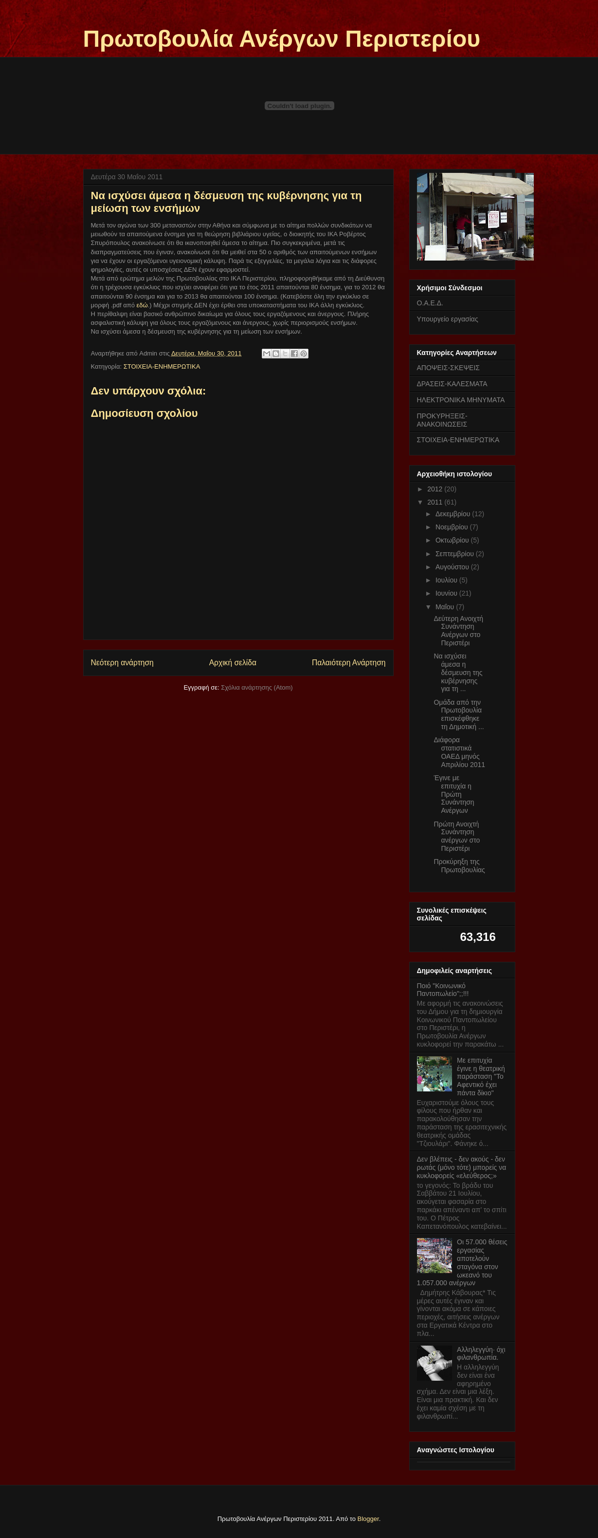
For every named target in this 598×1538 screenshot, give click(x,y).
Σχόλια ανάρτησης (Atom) (256, 687)
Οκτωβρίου (453, 540)
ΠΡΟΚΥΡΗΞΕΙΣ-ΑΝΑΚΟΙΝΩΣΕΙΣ (442, 420)
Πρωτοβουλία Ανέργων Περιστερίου (282, 39)
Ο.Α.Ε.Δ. (430, 303)
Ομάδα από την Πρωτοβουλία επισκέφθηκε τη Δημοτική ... (459, 714)
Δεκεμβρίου (453, 514)
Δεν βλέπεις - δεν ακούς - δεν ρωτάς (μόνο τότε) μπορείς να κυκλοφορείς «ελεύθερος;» (462, 1167)
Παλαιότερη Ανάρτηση (349, 662)
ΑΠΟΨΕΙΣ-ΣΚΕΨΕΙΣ (448, 368)
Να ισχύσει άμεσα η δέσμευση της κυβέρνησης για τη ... (458, 672)
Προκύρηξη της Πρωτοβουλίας (459, 866)
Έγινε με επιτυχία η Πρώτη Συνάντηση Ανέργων (454, 794)
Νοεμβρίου (452, 527)
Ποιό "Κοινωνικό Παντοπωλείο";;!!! (443, 990)
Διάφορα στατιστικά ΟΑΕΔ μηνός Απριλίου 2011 (459, 752)
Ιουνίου (447, 593)
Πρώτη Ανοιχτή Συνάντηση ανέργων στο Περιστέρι (457, 836)
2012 (435, 489)
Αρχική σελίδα (232, 662)
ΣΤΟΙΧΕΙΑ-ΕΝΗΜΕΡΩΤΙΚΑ (162, 366)
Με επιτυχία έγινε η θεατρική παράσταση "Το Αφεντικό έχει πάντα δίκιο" (481, 1076)
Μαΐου (445, 607)
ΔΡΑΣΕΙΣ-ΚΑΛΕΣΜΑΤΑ (452, 384)
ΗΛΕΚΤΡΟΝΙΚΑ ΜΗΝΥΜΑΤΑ (461, 400)
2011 (435, 502)
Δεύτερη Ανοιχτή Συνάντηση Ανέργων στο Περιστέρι (458, 631)
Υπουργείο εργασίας (447, 319)
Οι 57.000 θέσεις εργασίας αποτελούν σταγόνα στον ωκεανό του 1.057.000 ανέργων (462, 1262)
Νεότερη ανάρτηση (122, 662)
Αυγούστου (453, 567)
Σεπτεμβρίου (455, 554)
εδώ (142, 305)
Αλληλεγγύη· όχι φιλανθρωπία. (481, 1354)
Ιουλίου (447, 580)
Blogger (368, 1518)
